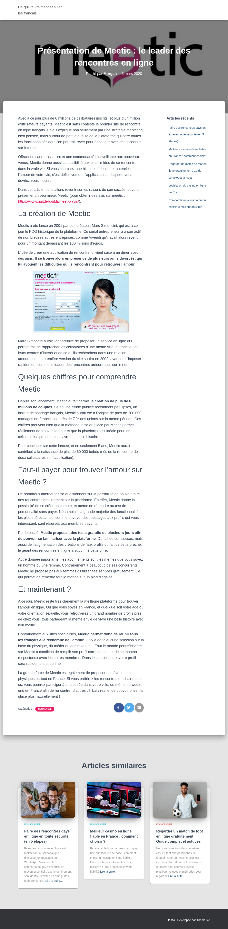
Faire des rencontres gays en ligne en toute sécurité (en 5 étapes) (187, 134)
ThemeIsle (203, 920)
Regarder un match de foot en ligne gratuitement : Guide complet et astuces (188, 170)
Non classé (45, 709)
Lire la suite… (54, 880)
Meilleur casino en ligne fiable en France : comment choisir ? (114, 836)
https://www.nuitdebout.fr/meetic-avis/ (48, 201)
